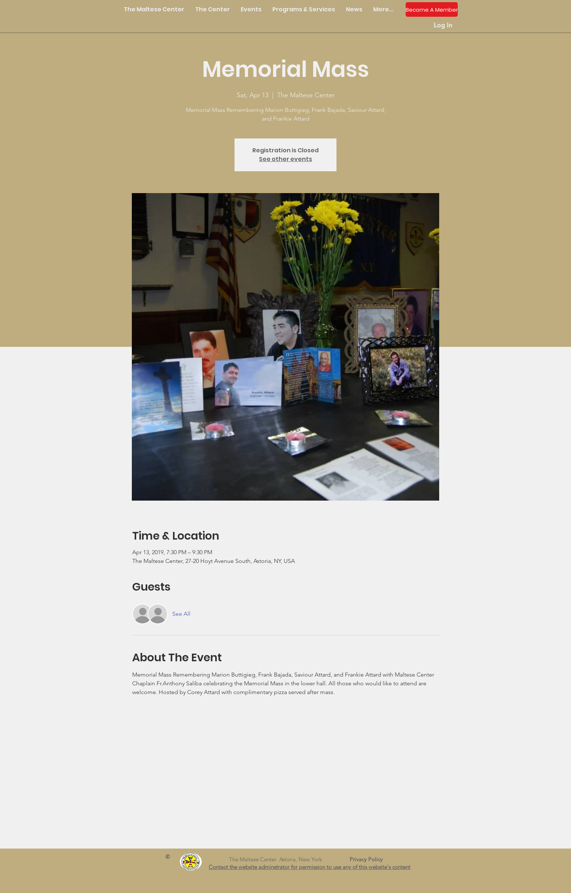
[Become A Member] (432, 9)
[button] (212, 9)
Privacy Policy (369, 859)
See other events (285, 159)
